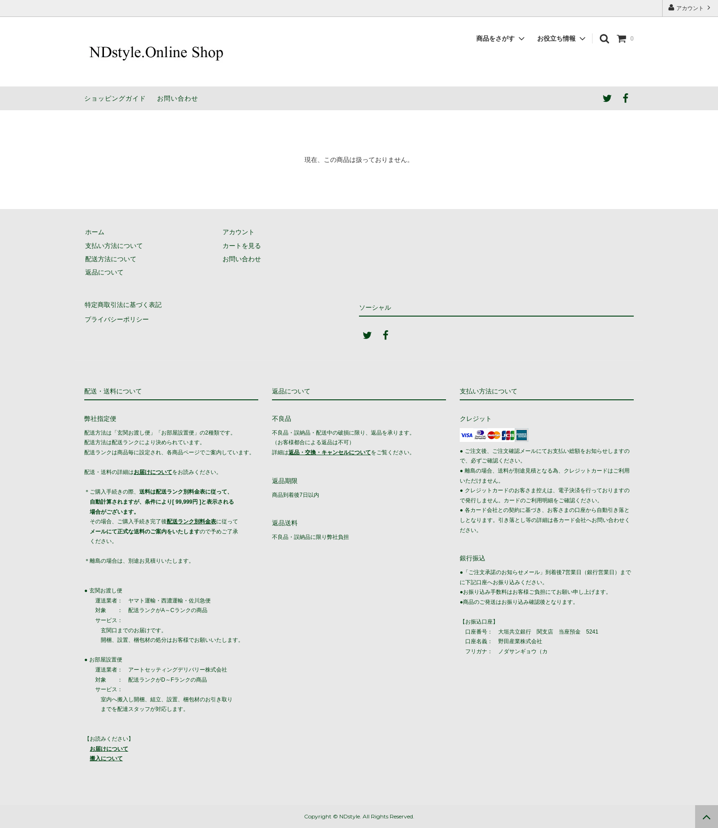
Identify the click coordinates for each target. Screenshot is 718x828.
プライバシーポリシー (116, 317)
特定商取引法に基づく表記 (122, 304)
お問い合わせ (177, 98)
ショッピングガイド (115, 98)
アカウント (690, 7)
